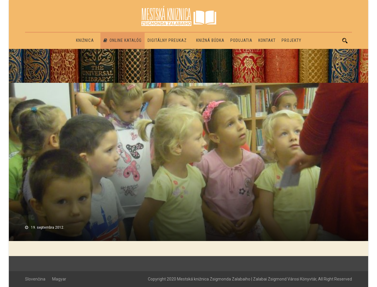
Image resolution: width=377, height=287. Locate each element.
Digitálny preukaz (167, 40)
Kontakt (267, 40)
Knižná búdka (210, 40)
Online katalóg (122, 40)
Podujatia (241, 40)
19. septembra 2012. (47, 227)
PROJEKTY (291, 40)
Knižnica (85, 40)
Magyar (59, 279)
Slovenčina (35, 279)
